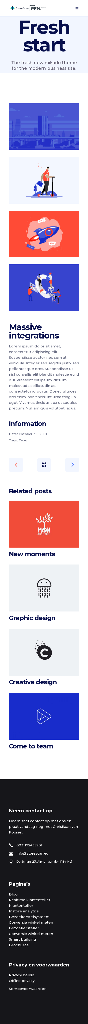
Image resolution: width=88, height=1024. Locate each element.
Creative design (33, 682)
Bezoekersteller (24, 928)
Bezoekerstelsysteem (29, 917)
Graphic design (32, 618)
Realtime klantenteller (29, 900)
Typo (23, 440)
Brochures (19, 945)
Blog (13, 894)
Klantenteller (21, 905)
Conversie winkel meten (31, 922)
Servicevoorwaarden (27, 988)
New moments (32, 554)
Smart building (22, 939)
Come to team (31, 746)
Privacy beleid (21, 975)
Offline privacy (21, 980)
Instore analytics (24, 911)
